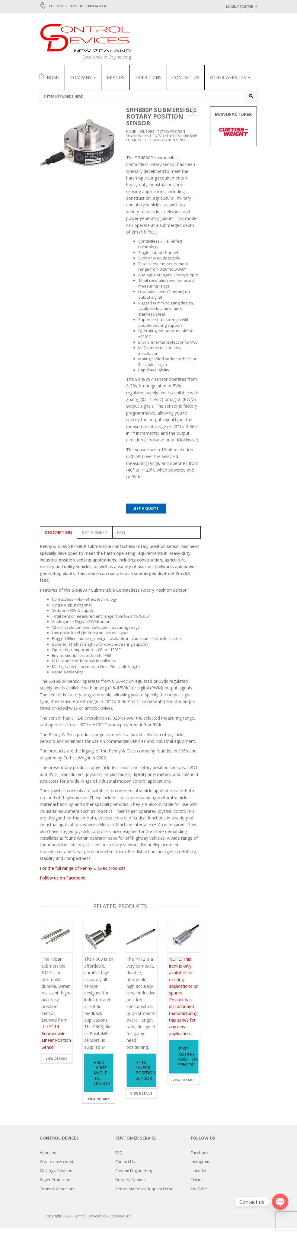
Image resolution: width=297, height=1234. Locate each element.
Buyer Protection (55, 1185)
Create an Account (56, 1167)
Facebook (200, 1158)
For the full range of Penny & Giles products (83, 874)
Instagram (200, 1167)
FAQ (119, 1158)
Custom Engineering (133, 1176)
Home (49, 77)
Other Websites (228, 77)
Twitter (197, 1185)
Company (80, 77)
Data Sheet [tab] (95, 538)
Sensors (146, 137)
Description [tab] (58, 538)
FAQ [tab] (121, 538)
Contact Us (185, 77)
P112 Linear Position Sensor (146, 1076)
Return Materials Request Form (143, 1194)
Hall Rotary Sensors (162, 142)
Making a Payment (57, 1176)
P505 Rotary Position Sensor (188, 1062)
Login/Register (239, 6)
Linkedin (198, 1176)
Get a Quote (146, 514)
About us (48, 1158)
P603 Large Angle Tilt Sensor (101, 1078)
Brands (115, 77)
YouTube (199, 1194)
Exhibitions (148, 77)
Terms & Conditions (57, 1194)
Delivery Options (130, 1185)
